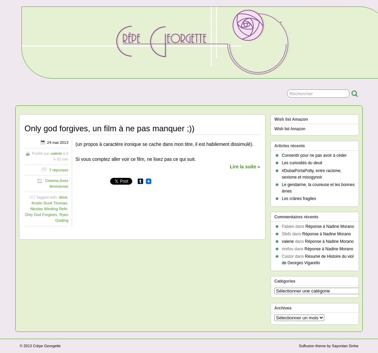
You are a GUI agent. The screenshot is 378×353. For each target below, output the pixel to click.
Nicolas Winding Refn (48, 209)
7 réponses (58, 170)
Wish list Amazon (289, 129)
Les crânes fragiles (299, 198)
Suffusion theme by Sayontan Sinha (328, 346)
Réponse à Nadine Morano (329, 226)
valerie (56, 153)
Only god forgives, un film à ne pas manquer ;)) (109, 128)
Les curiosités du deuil (302, 163)
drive (63, 197)
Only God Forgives (41, 215)
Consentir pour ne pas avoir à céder (314, 155)
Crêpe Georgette (47, 346)
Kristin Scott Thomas (49, 203)
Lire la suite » (245, 166)
